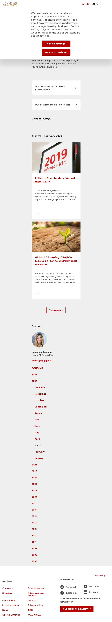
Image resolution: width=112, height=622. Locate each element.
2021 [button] (34, 477)
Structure (7, 593)
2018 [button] (34, 497)
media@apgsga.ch (42, 360)
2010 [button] (34, 548)
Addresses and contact (36, 594)
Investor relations (11, 605)
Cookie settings (56, 43)
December (40, 387)
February (39, 452)
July (37, 419)
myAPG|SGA (34, 615)
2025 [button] (34, 374)
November (40, 394)
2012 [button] (34, 535)
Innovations (8, 600)
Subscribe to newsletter (77, 609)
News (5, 610)
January (39, 458)
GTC (30, 610)
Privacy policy (35, 605)
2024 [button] (34, 381)
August (39, 413)
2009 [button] (34, 555)
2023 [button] (34, 464)
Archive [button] (37, 368)
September (41, 406)
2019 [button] (34, 490)
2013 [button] (34, 529)
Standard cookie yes (56, 52)
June (37, 426)
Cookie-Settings (11, 615)
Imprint (32, 600)
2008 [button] (34, 561)
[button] (56, 87)
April (37, 439)
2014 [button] (34, 522)
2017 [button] (34, 503)
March (38, 445)
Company (7, 588)
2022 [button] (34, 471)
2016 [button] (34, 509)
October (39, 400)
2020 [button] (34, 484)
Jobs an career (36, 588)
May (37, 432)
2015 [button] (34, 516)
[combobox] (95, 4)
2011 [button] (34, 542)
